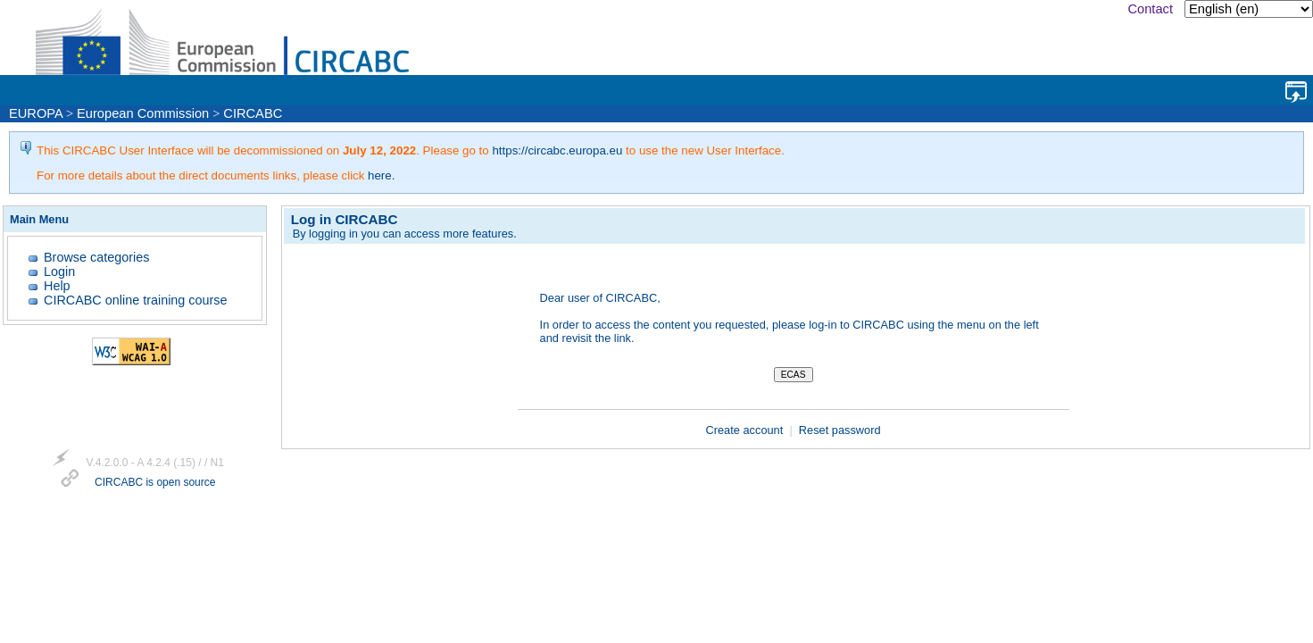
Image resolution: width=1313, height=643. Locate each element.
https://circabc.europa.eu (557, 150)
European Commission (143, 113)
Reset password (840, 430)
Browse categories (96, 257)
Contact (1150, 9)
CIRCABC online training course (136, 300)
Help (57, 286)
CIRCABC (252, 113)
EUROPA (35, 113)
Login (59, 271)
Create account (746, 430)
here (380, 175)
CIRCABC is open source (155, 483)
